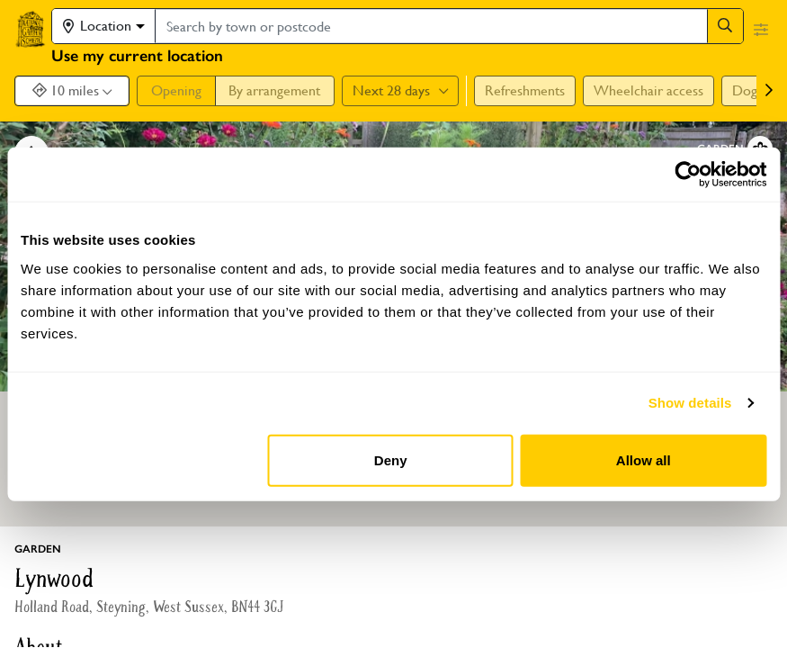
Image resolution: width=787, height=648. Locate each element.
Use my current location (137, 56)
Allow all (643, 459)
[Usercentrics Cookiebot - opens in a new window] (687, 174)
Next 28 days (400, 90)
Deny (390, 459)
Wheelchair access (648, 90)
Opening (176, 90)
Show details (690, 402)
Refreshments (525, 90)
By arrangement (274, 90)
